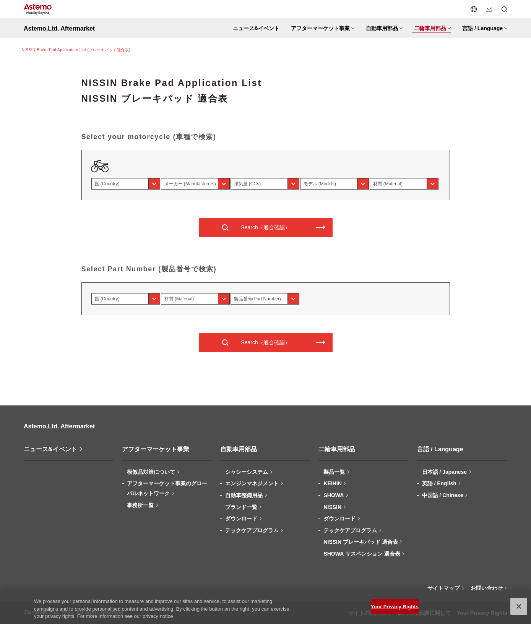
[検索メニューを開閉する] (504, 9)
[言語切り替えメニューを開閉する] (474, 9)
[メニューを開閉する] (321, 28)
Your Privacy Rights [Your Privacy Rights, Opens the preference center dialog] (395, 610)
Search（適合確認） (265, 227)
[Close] (518, 610)
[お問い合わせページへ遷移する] (489, 9)
